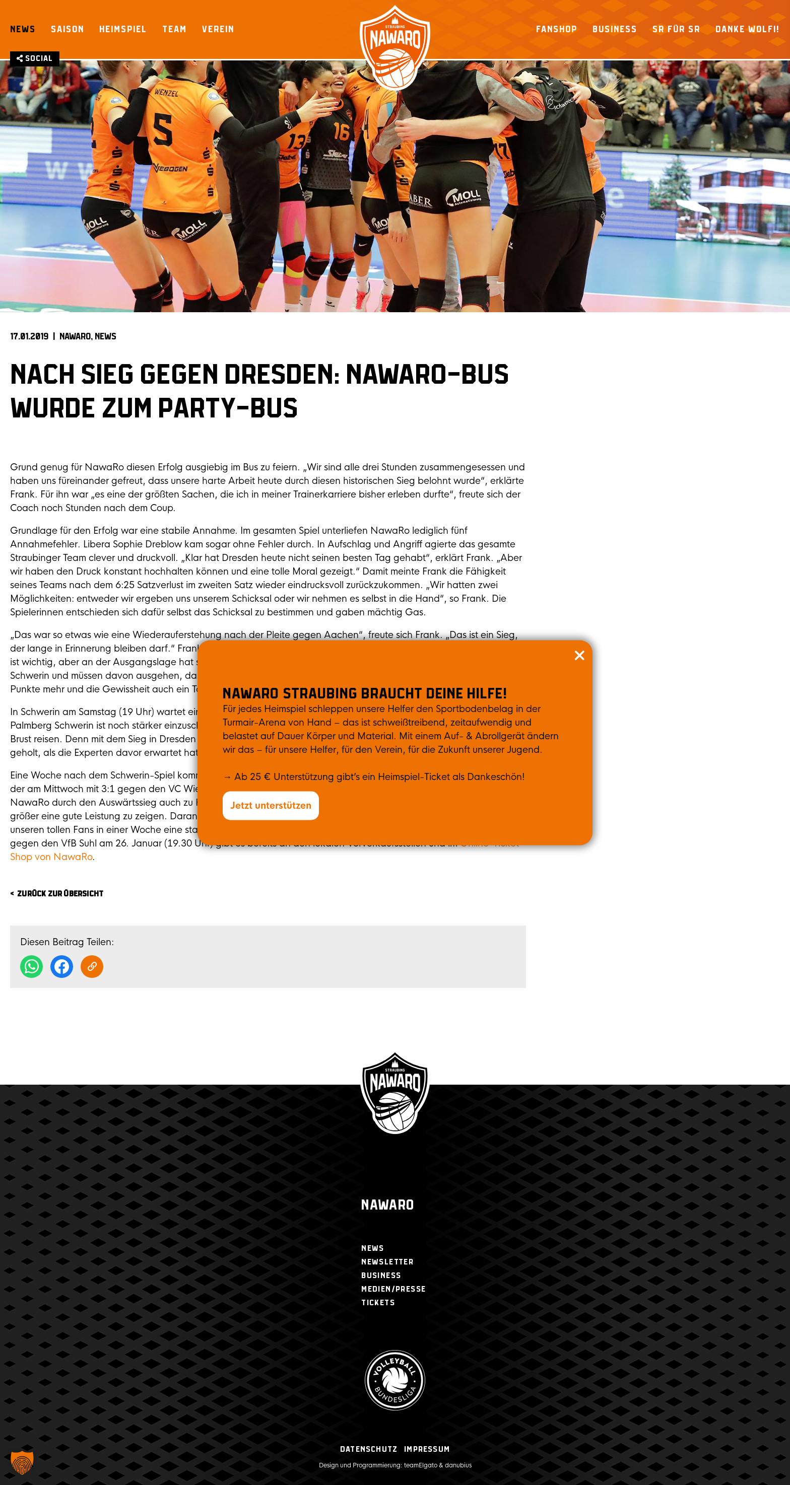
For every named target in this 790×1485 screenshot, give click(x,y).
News (23, 29)
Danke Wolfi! (747, 29)
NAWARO (75, 336)
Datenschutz (369, 1449)
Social (35, 58)
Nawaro (387, 1206)
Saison (67, 29)
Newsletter (387, 1262)
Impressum (427, 1449)
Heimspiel (123, 29)
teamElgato (420, 1465)
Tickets (378, 1303)
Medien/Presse (393, 1289)
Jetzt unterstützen (270, 805)
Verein (218, 29)
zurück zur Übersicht (60, 894)
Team (174, 29)
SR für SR (676, 29)
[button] (22, 1463)
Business (614, 29)
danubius (458, 1465)
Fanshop (556, 29)
